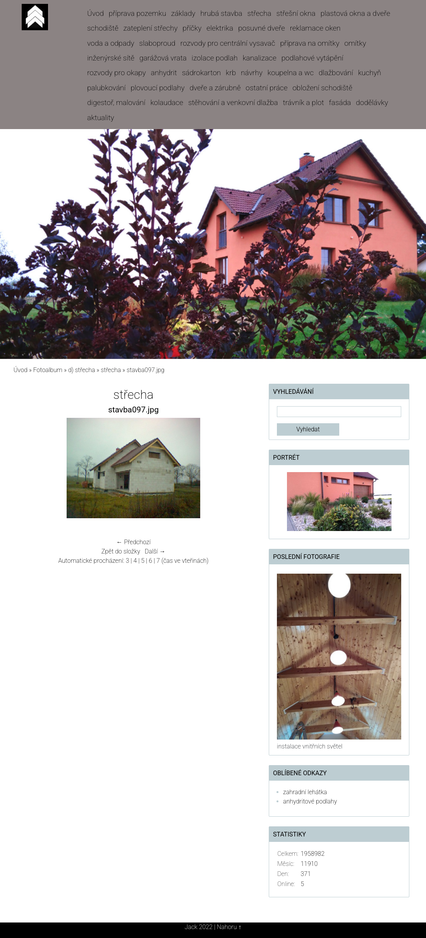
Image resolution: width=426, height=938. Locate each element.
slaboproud (157, 43)
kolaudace (166, 102)
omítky (355, 43)
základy (183, 13)
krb (231, 72)
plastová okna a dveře (355, 13)
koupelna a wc (291, 72)
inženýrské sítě (110, 57)
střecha (259, 13)
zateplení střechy (151, 28)
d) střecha (81, 370)
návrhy (252, 72)
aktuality (100, 117)
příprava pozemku (137, 13)
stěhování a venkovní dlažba (233, 102)
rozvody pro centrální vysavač (227, 43)
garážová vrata (163, 57)
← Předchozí (133, 542)
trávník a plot (303, 102)
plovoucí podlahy (157, 87)
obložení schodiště (322, 87)
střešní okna (296, 13)
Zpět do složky (120, 551)
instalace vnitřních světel (309, 746)
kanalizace (259, 57)
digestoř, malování (116, 102)
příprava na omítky (309, 43)
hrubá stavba (221, 13)
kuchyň (369, 72)
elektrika (219, 28)
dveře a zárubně (214, 87)
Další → (155, 551)
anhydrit (164, 72)
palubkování (106, 87)
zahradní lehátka (305, 792)
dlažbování (336, 72)
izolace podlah (215, 57)
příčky (191, 28)
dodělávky (372, 102)
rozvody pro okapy (116, 72)
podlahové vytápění (312, 57)
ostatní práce (266, 87)
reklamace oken (315, 28)
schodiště (103, 28)
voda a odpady (110, 43)
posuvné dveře (261, 28)
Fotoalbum (47, 370)
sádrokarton (201, 72)
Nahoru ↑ (229, 927)
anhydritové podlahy (310, 801)
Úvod (95, 13)
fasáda (340, 102)
